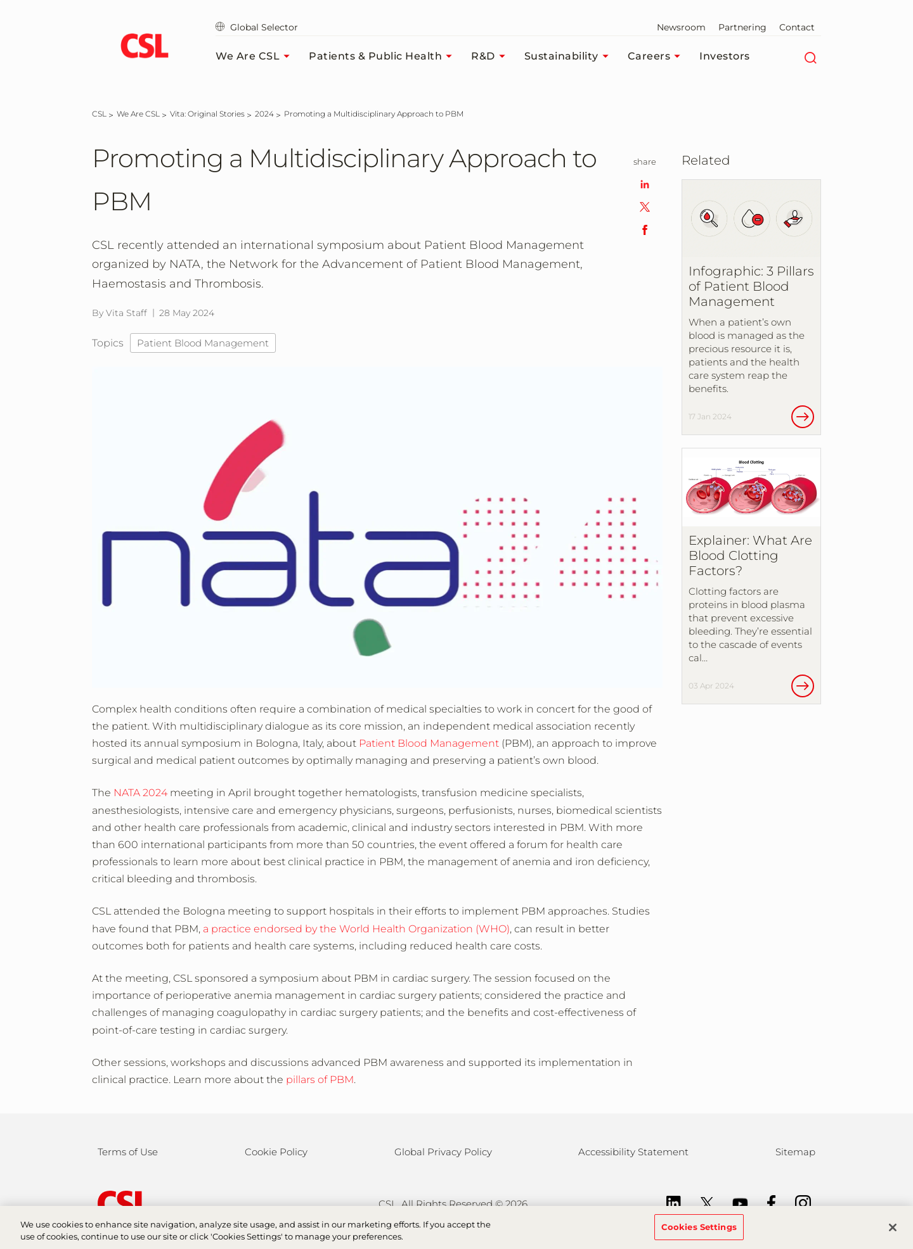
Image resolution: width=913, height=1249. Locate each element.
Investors (724, 56)
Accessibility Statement (633, 1152)
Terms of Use (128, 1152)
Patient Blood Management (203, 343)
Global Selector (257, 27)
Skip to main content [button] (0, 0)
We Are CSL (256, 56)
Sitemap (795, 1152)
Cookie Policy (276, 1152)
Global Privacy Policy (443, 1152)
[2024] (264, 113)
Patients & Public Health (383, 56)
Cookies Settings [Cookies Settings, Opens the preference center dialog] (699, 1232)
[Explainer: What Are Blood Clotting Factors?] (751, 576)
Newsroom (681, 27)
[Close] (893, 1232)
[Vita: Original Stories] (207, 113)
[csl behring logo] (120, 1203)
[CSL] (99, 113)
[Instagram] (796, 1202)
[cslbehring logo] (144, 47)
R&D (491, 56)
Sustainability (569, 56)
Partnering (742, 27)
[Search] (810, 56)
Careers (657, 56)
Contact (797, 27)
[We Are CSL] (138, 113)
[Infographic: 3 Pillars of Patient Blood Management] (751, 307)
